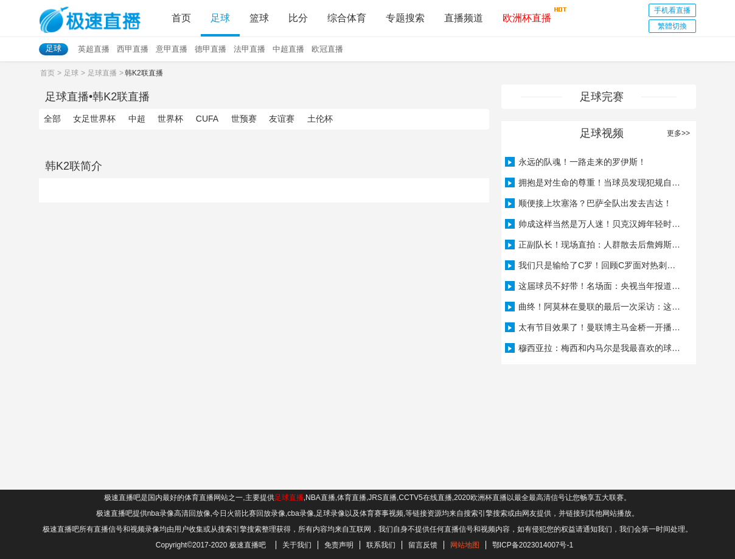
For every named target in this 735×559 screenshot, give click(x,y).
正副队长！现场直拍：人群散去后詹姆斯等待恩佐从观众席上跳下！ (594, 244)
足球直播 (102, 73)
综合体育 (346, 18)
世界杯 (170, 118)
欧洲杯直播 (527, 14)
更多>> (678, 133)
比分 (298, 18)
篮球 (259, 18)
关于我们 (297, 545)
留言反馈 (422, 545)
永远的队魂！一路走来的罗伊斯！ (575, 162)
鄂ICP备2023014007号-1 (532, 545)
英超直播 (94, 49)
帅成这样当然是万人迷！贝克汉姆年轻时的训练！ (594, 224)
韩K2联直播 (121, 97)
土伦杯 (320, 118)
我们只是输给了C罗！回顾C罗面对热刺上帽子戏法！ (594, 265)
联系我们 (380, 545)
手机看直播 (672, 10)
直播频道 (463, 18)
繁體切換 (672, 26)
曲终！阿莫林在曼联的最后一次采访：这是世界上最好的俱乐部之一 (594, 306)
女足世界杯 (94, 118)
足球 (220, 18)
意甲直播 (171, 49)
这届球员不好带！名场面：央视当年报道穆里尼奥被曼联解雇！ (594, 286)
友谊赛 (281, 118)
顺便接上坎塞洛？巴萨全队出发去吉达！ (588, 203)
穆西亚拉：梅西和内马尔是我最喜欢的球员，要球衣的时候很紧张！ (594, 348)
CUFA (207, 118)
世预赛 (244, 118)
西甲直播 (132, 49)
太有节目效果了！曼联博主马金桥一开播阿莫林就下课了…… (594, 327)
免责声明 (339, 545)
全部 (52, 118)
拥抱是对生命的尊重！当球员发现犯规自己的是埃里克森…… (594, 182)
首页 (181, 18)
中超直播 (288, 49)
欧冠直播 (327, 49)
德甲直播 (210, 49)
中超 (136, 118)
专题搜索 (405, 18)
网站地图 (464, 545)
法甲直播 (249, 49)
